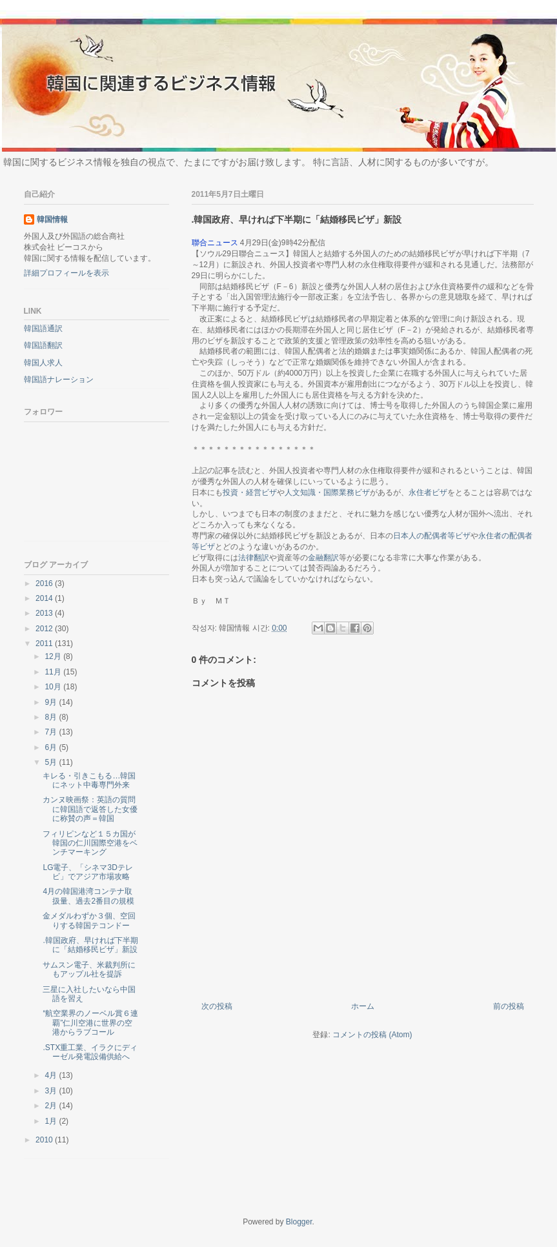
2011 (45, 643)
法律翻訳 (253, 557)
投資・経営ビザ (250, 492)
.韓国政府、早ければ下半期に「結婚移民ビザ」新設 (90, 945)
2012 (45, 628)
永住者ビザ (428, 492)
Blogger (299, 1221)
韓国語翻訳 (43, 345)
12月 (54, 656)
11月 (54, 671)
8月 (52, 717)
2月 (52, 1105)
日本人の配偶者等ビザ (432, 535)
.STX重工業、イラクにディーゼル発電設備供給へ (90, 1052)
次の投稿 (216, 1006)
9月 (52, 702)
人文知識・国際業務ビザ (327, 492)
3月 (52, 1090)
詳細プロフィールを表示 (66, 273)
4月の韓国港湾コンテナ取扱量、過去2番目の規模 (88, 896)
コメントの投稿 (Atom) (372, 1034)
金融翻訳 (323, 557)
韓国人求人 (43, 362)
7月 (52, 731)
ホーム (362, 1006)
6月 (52, 747)
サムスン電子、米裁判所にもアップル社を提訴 (89, 969)
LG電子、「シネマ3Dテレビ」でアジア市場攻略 (87, 872)
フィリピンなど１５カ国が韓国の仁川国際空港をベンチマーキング (90, 843)
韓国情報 (52, 219)
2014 (45, 598)
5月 (52, 762)
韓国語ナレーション (59, 379)
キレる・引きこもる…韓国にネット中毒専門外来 (89, 780)
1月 (52, 1121)
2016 (45, 583)
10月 (54, 686)
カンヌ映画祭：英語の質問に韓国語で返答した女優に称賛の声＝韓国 (90, 809)
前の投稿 (508, 1006)
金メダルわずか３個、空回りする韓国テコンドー (89, 920)
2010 (45, 1139)
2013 (45, 613)
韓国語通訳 (43, 328)
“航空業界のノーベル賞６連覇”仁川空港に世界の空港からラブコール (90, 1023)
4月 (52, 1075)
